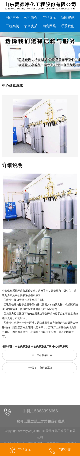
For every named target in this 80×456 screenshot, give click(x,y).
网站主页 (12, 17)
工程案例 (12, 26)
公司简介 (31, 17)
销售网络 (49, 26)
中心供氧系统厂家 (41, 346)
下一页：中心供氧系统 (39, 367)
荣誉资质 (31, 26)
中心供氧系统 (12, 85)
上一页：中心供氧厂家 (39, 355)
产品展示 (49, 17)
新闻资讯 (67, 17)
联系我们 (67, 26)
